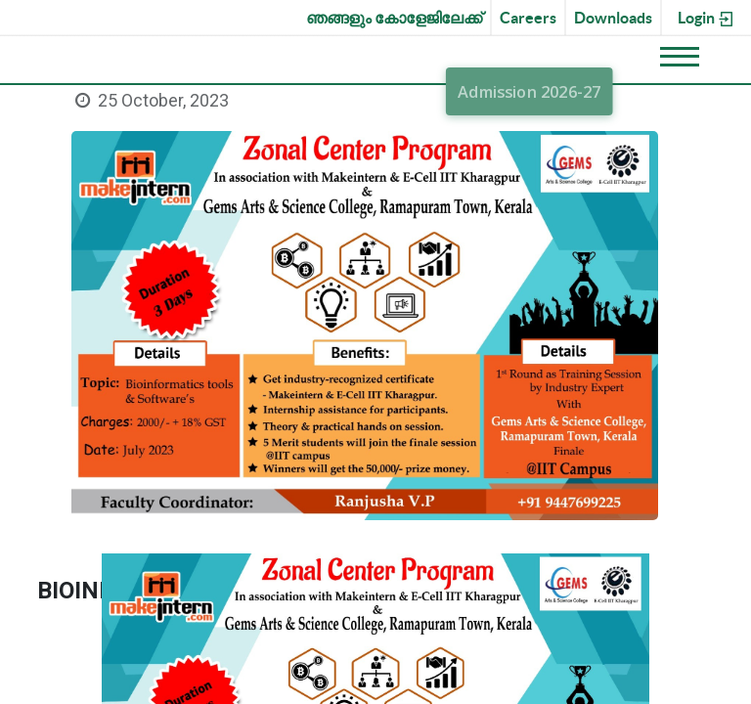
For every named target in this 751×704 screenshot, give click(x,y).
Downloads (613, 17)
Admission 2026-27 (529, 92)
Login (706, 18)
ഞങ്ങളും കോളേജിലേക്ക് (394, 17)
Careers (528, 17)
